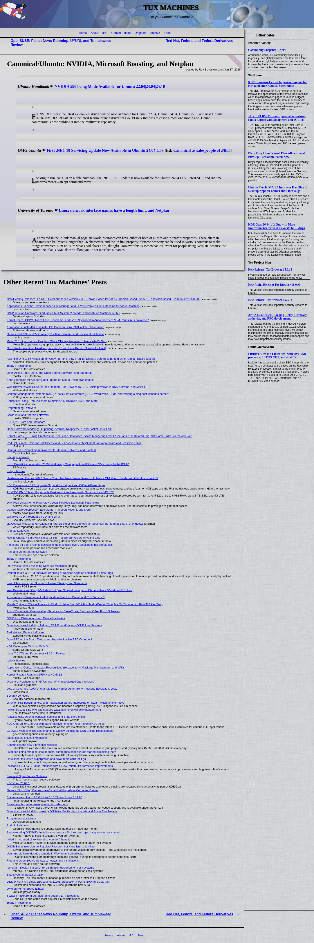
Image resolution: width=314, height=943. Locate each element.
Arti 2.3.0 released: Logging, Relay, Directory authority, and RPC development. (277, 316)
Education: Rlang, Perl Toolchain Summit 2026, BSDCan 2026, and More (52, 401)
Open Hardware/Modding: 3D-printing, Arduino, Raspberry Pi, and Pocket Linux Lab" (59, 429)
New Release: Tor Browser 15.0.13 (270, 269)
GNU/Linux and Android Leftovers (28, 415)
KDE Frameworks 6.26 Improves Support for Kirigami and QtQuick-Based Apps (277, 84)
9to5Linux (255, 75)
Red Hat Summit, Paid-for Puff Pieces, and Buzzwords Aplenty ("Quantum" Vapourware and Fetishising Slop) (75, 443)
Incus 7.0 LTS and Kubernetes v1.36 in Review (36, 653)
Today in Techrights (19, 365)
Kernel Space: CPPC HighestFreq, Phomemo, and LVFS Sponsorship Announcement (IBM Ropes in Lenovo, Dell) (78, 320)
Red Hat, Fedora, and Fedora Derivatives (199, 41)
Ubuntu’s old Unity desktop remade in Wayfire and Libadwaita (45, 853)
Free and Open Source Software (27, 551)
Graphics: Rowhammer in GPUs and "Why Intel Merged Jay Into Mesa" (51, 681)
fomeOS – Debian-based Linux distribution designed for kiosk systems (50, 867)
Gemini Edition (121, 32)
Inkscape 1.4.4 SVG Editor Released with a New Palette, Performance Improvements (60, 766)
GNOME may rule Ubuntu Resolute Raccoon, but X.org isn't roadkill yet (51, 846)
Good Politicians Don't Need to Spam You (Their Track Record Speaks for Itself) (56, 348)
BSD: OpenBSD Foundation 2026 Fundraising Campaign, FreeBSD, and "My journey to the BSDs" (68, 464)
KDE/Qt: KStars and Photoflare (26, 422)
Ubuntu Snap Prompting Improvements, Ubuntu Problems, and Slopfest (51, 450)
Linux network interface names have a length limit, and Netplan (114, 210)
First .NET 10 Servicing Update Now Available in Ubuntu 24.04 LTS (105, 150)
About (95, 32)
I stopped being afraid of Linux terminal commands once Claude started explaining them (61, 751)
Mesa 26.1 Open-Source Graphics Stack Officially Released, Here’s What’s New (57, 341)
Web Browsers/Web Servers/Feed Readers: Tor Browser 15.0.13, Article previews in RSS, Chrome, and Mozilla (76, 386)
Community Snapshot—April (267, 50)
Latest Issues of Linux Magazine (27, 737)
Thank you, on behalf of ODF (25, 874)
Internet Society (259, 43)
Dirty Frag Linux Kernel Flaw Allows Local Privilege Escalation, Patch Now (276, 155)
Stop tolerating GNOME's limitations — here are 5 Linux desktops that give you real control (63, 832)
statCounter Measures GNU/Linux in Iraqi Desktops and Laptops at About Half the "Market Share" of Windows (75, 523)
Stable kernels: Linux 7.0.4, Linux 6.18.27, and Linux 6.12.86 (44, 797)
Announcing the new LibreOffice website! (32, 744)
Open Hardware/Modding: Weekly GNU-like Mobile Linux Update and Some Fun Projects (62, 811)
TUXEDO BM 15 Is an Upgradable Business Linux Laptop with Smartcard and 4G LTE (276, 118)
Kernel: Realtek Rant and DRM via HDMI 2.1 (34, 674)
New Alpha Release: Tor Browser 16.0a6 (274, 284)
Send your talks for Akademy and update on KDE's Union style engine (50, 379)
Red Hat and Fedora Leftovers (26, 632)
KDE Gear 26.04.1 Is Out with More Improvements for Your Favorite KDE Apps (276, 226)
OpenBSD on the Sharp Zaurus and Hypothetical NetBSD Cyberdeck (50, 639)
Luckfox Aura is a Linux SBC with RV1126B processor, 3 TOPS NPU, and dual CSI (277, 355)
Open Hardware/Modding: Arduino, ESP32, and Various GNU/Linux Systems (54, 625)
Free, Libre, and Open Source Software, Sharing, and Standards (47, 583)
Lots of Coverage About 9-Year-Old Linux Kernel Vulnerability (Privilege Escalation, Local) (62, 688)
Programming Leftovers (21, 408)
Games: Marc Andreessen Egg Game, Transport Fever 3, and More (49, 509)
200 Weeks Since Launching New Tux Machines (37, 565)
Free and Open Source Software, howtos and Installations (43, 860)
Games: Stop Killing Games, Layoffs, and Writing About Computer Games (53, 790)
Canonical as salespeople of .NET (201, 150)
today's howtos (16, 471)
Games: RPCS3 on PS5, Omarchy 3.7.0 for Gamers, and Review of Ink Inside (55, 334)
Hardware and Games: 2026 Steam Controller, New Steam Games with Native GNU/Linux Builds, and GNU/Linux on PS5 (82, 478)
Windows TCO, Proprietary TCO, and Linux (34, 516)
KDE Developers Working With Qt (28, 646)
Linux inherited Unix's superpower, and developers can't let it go (46, 759)
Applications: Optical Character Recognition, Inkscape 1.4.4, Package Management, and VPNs (66, 667)
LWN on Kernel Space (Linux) (25, 888)
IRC (104, 32)
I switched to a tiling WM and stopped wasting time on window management (54, 709)
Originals (140, 32)
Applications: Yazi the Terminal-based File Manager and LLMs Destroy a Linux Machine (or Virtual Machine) (74, 306)
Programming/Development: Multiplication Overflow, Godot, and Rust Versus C (56, 597)
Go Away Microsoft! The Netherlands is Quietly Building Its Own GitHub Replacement (60, 730)
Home (83, 32)
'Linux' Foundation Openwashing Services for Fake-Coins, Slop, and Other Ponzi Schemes (63, 611)
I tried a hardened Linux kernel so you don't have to (39, 839)
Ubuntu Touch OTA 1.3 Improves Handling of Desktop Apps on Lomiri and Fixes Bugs (277, 189)
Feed (167, 32)
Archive (155, 32)
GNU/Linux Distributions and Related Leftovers (36, 618)
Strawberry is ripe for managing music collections (37, 804)
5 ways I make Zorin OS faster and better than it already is (43, 895)
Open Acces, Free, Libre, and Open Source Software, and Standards (49, 372)
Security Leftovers (18, 457)
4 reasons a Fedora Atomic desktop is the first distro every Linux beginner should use (60, 544)
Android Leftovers (18, 530)
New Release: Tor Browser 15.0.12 (270, 300)
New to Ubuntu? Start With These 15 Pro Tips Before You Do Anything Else (53, 537)
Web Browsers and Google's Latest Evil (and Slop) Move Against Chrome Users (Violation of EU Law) (70, 590)
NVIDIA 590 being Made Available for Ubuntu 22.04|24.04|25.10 (110, 86)
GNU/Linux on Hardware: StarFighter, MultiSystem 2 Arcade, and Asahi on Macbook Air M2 (63, 313)
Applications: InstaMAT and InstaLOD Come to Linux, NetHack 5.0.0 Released (55, 327)
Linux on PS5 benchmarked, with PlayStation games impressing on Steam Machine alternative (66, 702)
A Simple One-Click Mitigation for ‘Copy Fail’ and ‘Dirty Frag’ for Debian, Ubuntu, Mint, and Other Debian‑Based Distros (81, 358)
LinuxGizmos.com (261, 347)
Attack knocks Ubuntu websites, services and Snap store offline (46, 716)
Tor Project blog (259, 262)
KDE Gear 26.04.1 (18, 783)
